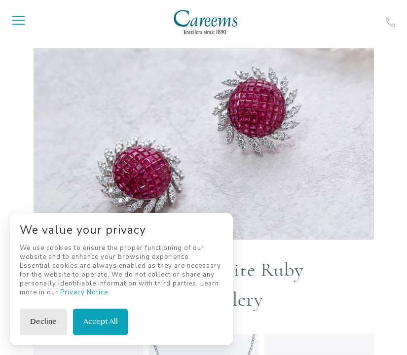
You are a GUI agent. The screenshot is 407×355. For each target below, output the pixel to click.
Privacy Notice (84, 292)
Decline (43, 321)
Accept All (100, 321)
